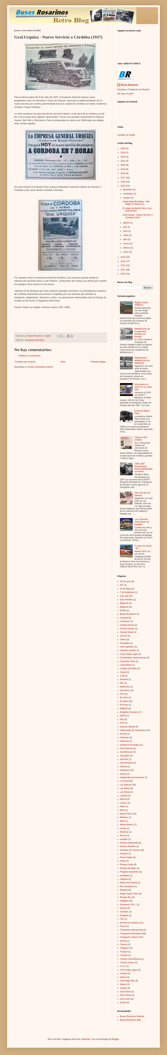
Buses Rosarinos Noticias (132, 1016)
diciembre (128, 189)
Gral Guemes (126, 748)
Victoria (123, 973)
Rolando (124, 890)
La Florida (124, 781)
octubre (127, 198)
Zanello (123, 988)
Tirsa (122, 926)
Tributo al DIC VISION (141, 438)
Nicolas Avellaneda (129, 843)
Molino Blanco (126, 824)
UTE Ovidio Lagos (128, 970)
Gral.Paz (124, 759)
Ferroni (123, 734)
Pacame (124, 853)
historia (123, 766)
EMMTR (124, 708)
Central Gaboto (127, 628)
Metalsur (124, 817)
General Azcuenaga (129, 745)
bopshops (85, 1039)
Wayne (123, 984)
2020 (123, 165)
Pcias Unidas (126, 857)
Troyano (124, 951)
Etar (122, 719)
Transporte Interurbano (34, 340)
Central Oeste (126, 632)
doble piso (125, 686)
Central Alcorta (127, 625)
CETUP (123, 636)
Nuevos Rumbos (128, 846)
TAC (122, 919)
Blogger (115, 1039)
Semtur (123, 908)
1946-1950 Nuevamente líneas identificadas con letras (143, 468)
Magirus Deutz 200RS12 (141, 303)
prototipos (124, 875)
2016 (123, 182)
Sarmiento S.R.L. (128, 904)
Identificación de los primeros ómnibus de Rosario (142, 333)
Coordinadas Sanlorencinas (133, 657)
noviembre (128, 193)
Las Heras (125, 788)
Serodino (124, 911)
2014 (123, 257)
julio (125, 227)
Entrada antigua (98, 362)
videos (123, 977)
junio (125, 231)
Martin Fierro (126, 814)
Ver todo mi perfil (125, 93)
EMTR (123, 715)
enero (126, 252)
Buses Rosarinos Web (130, 1020)
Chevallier (124, 643)
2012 (123, 265)
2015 (123, 186)
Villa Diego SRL (127, 981)
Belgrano (124, 607)
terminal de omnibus (129, 922)
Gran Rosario (126, 763)
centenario (125, 621)
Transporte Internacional (131, 930)
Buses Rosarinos (129, 85)
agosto (126, 222)
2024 (123, 152)
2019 (123, 169)
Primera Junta (126, 864)
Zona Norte (125, 991)
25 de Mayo (125, 588)
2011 (123, 269)
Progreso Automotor (129, 872)
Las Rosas (125, 792)
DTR (122, 694)
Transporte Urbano (129, 937)
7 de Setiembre (127, 592)
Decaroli (124, 679)
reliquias (124, 879)
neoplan (124, 839)
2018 (123, 173)
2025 (123, 148)
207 (121, 585)
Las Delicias (125, 785)
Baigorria (124, 603)
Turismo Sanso (127, 962)
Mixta (122, 821)
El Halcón (124, 701)
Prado (123, 861)
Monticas (124, 832)
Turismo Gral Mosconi (130, 959)
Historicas (124, 770)
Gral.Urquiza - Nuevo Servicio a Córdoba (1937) (138, 216)
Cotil (122, 676)
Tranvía (123, 944)
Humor (123, 774)
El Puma (124, 705)
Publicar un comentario (30, 355)
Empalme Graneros (129, 712)
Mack (122, 806)
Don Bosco (125, 690)
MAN (122, 810)
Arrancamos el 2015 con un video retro (143, 387)
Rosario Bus (125, 897)
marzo (126, 243)
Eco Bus (124, 697)
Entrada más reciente (25, 362)
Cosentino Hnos (127, 661)
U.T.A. (123, 966)
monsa (123, 828)
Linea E (123, 803)
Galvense (124, 741)
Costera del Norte (128, 668)
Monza (123, 835)
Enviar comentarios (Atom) (40, 367)
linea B (123, 799)
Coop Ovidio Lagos (129, 654)
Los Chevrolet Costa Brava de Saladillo (141, 522)
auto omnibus (126, 599)
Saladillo (124, 901)
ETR (122, 723)
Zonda (123, 1002)
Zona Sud (124, 999)
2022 (123, 161)
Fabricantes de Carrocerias (133, 730)
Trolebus (124, 948)
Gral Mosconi (126, 752)
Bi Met (123, 610)
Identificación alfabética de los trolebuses (142, 360)
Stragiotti (124, 915)
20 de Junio (125, 581)
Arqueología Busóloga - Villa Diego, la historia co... (136, 202)
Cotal (122, 672)
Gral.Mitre (124, 755)
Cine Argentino (127, 647)
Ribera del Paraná (128, 882)
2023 (123, 157)
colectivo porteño (128, 650)
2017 (123, 177)
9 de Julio (124, 596)
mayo (126, 235)
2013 (123, 261)
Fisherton (124, 737)
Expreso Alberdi (127, 726)
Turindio (124, 955)
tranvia (123, 941)
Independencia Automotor (132, 777)
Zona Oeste (125, 995)
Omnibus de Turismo (130, 850)
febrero (126, 248)
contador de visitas (126, 135)
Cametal (124, 618)
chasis (123, 639)
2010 (123, 274)
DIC (122, 683)
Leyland (123, 795)
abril (125, 239)
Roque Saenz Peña (129, 893)
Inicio (63, 362)
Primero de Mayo (128, 868)
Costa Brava (126, 665)
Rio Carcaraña (127, 886)
